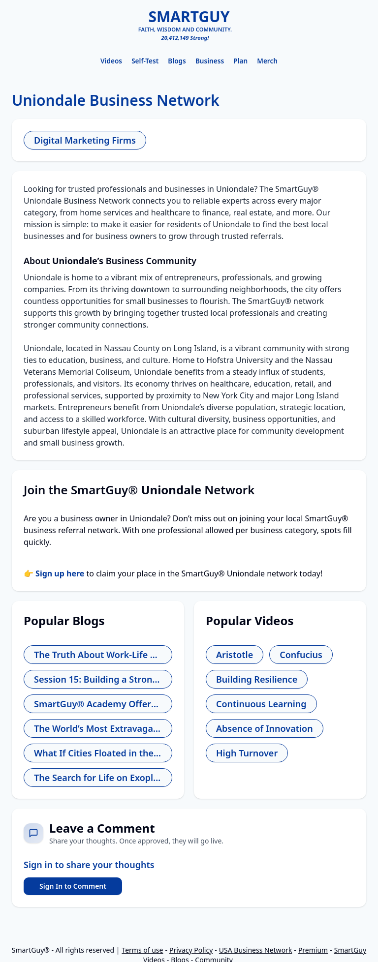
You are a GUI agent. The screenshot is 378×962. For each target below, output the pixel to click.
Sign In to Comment (72, 886)
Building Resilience (256, 679)
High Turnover (247, 753)
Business (209, 60)
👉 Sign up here (54, 573)
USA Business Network (255, 950)
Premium (313, 950)
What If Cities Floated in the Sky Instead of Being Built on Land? (98, 753)
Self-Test (144, 60)
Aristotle (234, 655)
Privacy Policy (191, 950)
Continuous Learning (261, 704)
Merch (267, 60)
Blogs (177, 60)
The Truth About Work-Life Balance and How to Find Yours (98, 655)
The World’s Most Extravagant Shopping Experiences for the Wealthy (98, 728)
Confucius (301, 655)
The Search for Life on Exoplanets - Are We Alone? (98, 777)
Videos (111, 60)
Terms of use (142, 950)
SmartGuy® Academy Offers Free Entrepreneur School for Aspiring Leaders (98, 704)
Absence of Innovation (264, 728)
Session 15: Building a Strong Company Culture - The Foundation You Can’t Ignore (98, 679)
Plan (240, 60)
